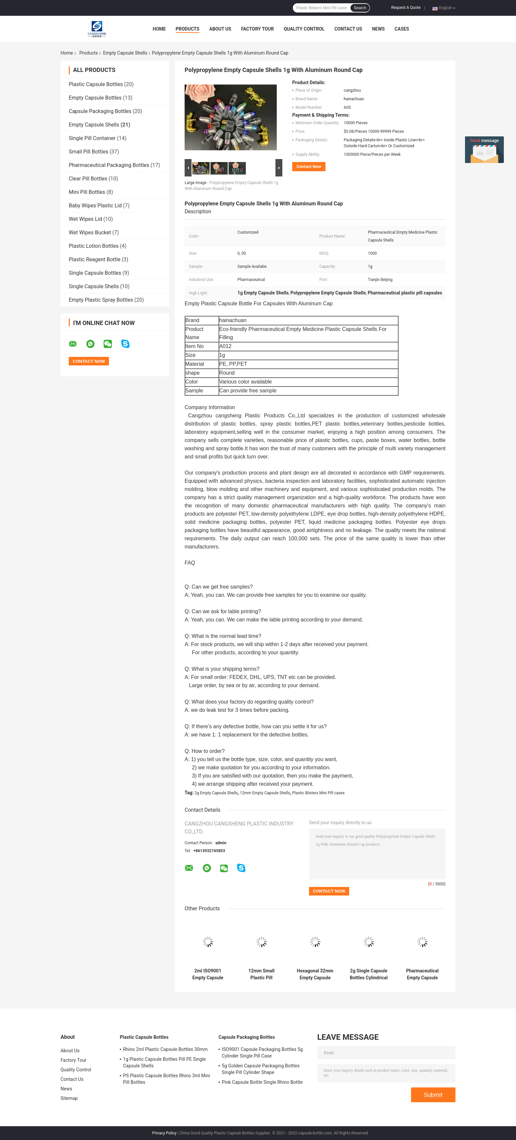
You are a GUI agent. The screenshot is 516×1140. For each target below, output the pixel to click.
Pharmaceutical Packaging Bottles (109, 165)
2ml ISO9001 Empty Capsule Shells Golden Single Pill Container (208, 974)
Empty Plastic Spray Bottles (101, 300)
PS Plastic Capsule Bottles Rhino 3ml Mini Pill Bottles (166, 1079)
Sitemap (69, 1098)
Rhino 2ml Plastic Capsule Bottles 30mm (165, 1049)
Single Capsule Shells (94, 286)
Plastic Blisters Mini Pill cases (318, 793)
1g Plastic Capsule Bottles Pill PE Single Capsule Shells (164, 1062)
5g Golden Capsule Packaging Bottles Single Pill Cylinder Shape (261, 1069)
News (378, 29)
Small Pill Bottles (88, 152)
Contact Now (309, 166)
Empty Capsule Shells (125, 53)
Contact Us (348, 29)
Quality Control (304, 29)
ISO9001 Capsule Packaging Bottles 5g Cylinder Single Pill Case (262, 1053)
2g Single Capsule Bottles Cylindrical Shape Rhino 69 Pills (369, 974)
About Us (220, 29)
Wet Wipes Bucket (90, 232)
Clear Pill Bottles (88, 178)
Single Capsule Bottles (95, 273)
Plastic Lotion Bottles (93, 246)
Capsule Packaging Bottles (100, 111)
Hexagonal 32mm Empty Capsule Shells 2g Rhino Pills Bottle (315, 974)
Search (360, 8)
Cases (402, 29)
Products (187, 29)
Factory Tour (257, 29)
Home (159, 29)
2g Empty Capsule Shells (216, 793)
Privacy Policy (164, 1133)
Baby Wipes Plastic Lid (95, 205)
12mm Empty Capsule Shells (265, 793)
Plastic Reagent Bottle (94, 259)
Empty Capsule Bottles (95, 98)
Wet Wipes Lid (85, 219)
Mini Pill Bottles (87, 192)
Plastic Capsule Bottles (96, 84)
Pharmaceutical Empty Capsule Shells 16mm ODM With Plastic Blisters (422, 974)
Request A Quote (406, 7)
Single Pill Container (92, 138)
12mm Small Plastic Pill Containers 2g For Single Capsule (261, 974)
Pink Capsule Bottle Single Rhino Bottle (262, 1082)
